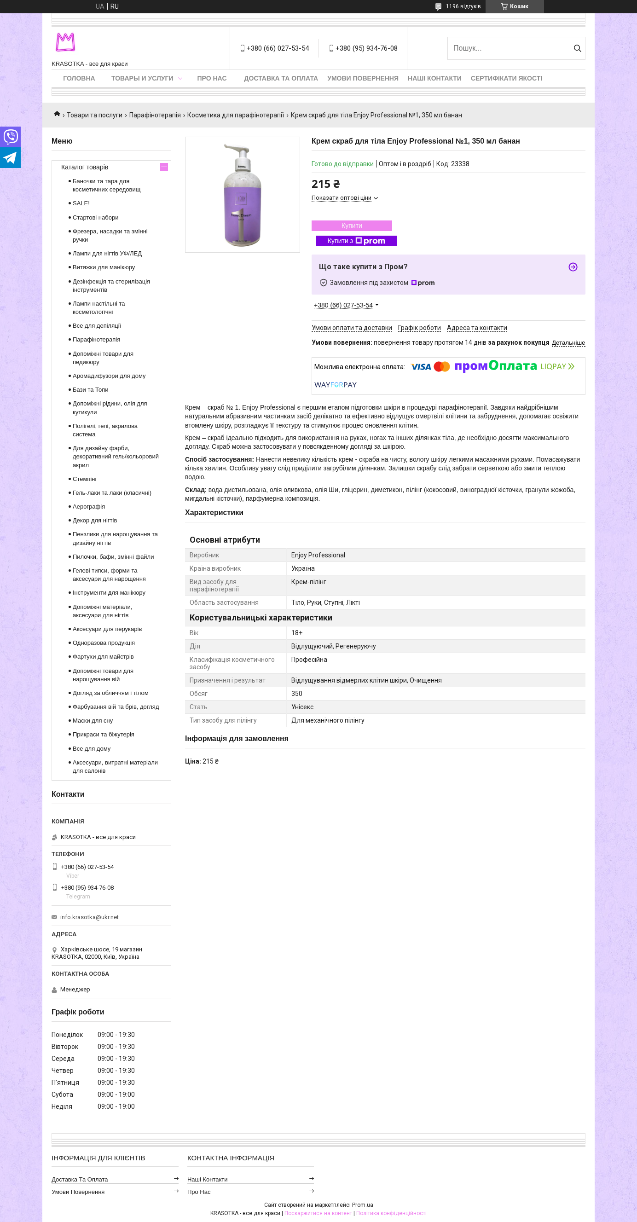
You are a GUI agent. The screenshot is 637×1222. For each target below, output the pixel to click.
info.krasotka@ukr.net (89, 917)
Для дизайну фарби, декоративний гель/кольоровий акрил (116, 456)
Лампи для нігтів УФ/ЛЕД (107, 253)
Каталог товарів (84, 167)
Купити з (356, 241)
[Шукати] (577, 48)
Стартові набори (95, 217)
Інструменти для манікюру (109, 592)
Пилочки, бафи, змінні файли (113, 556)
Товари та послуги (94, 115)
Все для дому (91, 748)
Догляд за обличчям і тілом (111, 692)
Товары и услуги (142, 78)
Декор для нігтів (95, 520)
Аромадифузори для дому (109, 375)
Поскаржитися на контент (318, 1213)
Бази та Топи (91, 389)
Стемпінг (85, 478)
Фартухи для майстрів (103, 656)
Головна (79, 78)
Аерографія (89, 506)
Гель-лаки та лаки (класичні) (112, 492)
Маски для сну (93, 720)
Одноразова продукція (104, 642)
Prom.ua (362, 1205)
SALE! (81, 203)
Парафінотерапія (155, 115)
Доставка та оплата (281, 78)
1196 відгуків (463, 6)
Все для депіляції (97, 325)
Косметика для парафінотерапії (235, 115)
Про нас (212, 78)
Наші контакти (435, 78)
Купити (352, 225)
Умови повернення (363, 78)
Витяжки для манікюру (104, 267)
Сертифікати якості (506, 78)
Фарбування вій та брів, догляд (116, 706)
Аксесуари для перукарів (107, 628)
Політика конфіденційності (391, 1213)
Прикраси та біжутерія (103, 734)
